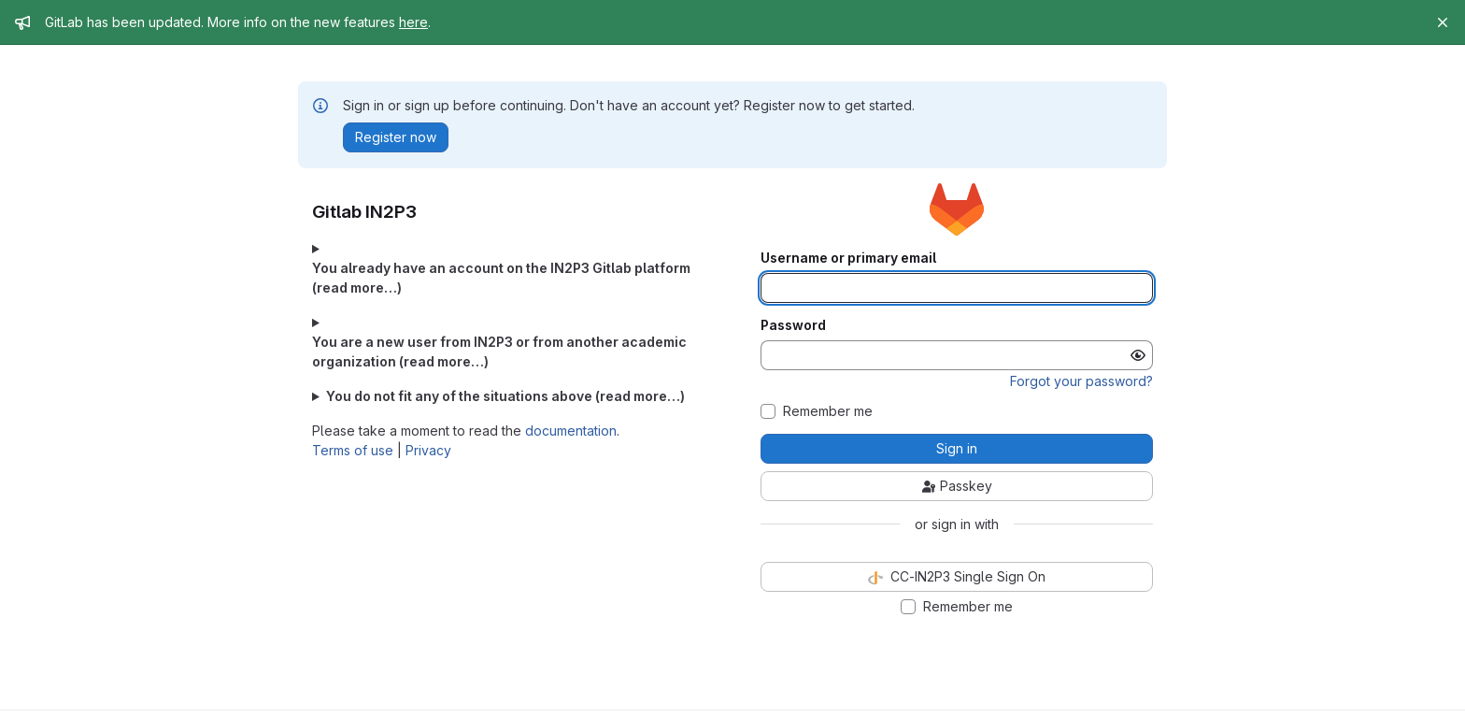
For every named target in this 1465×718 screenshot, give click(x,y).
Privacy (428, 450)
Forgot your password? (1081, 381)
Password (793, 325)
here (413, 22)
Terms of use (352, 450)
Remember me (828, 411)
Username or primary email (848, 258)
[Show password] (1138, 355)
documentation (571, 430)
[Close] (1442, 22)
